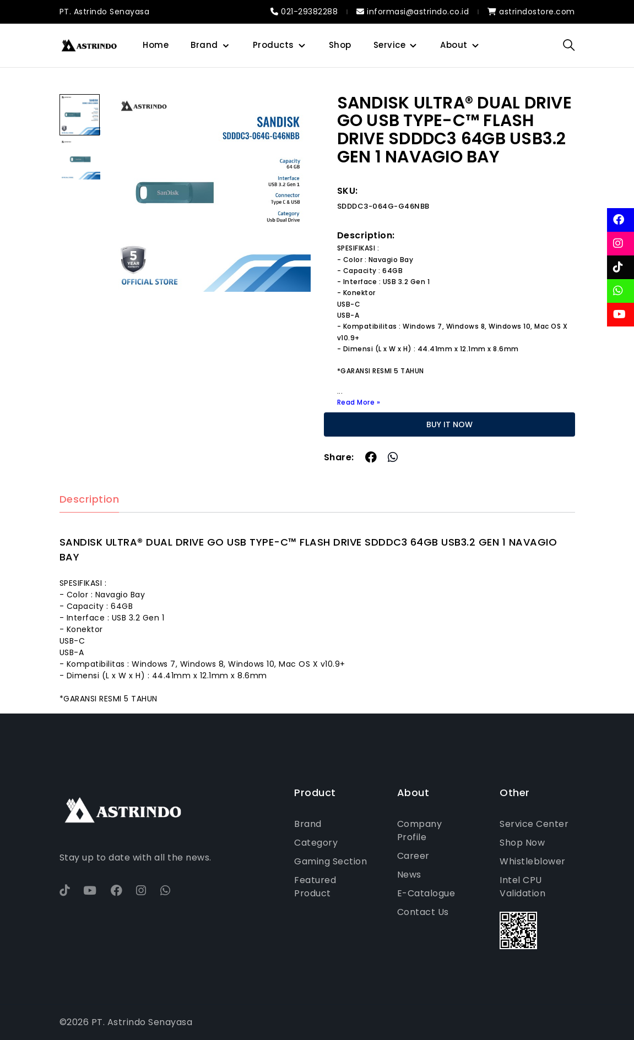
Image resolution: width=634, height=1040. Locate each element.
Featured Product (315, 887)
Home (156, 45)
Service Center (534, 824)
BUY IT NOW (449, 424)
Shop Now (522, 842)
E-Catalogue (426, 893)
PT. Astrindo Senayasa (104, 11)
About (454, 45)
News (409, 874)
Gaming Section (330, 861)
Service (389, 45)
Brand (204, 45)
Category (316, 842)
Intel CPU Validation (522, 887)
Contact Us (423, 912)
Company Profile (419, 830)
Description (89, 499)
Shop (340, 45)
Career (413, 856)
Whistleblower (533, 861)
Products (273, 45)
